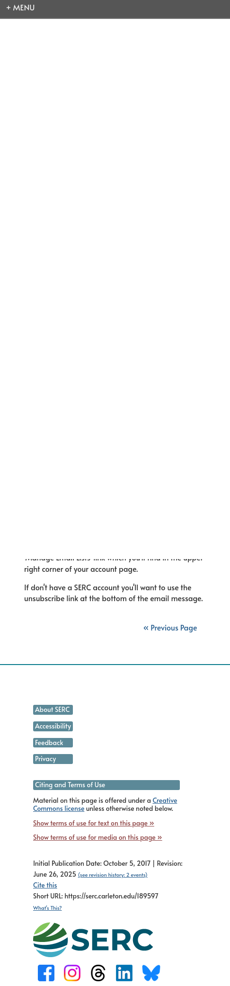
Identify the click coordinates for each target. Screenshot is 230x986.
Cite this (45, 884)
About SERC (52, 709)
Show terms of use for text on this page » (93, 822)
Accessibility (53, 725)
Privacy (45, 758)
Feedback (49, 742)
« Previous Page (170, 627)
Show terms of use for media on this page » (97, 837)
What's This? (47, 907)
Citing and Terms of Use (70, 784)
